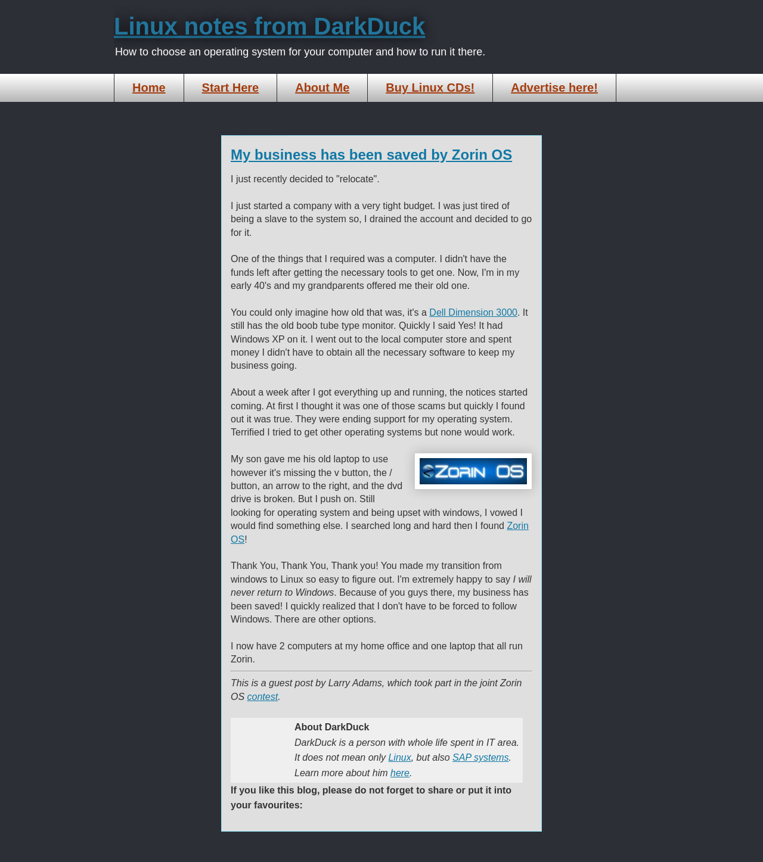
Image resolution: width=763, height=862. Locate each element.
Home (149, 87)
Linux (399, 757)
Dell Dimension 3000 (473, 312)
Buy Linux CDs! (430, 87)
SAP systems (480, 757)
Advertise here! (554, 87)
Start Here (230, 87)
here (400, 773)
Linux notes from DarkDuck (269, 26)
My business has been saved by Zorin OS (371, 155)
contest (262, 697)
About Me (322, 87)
